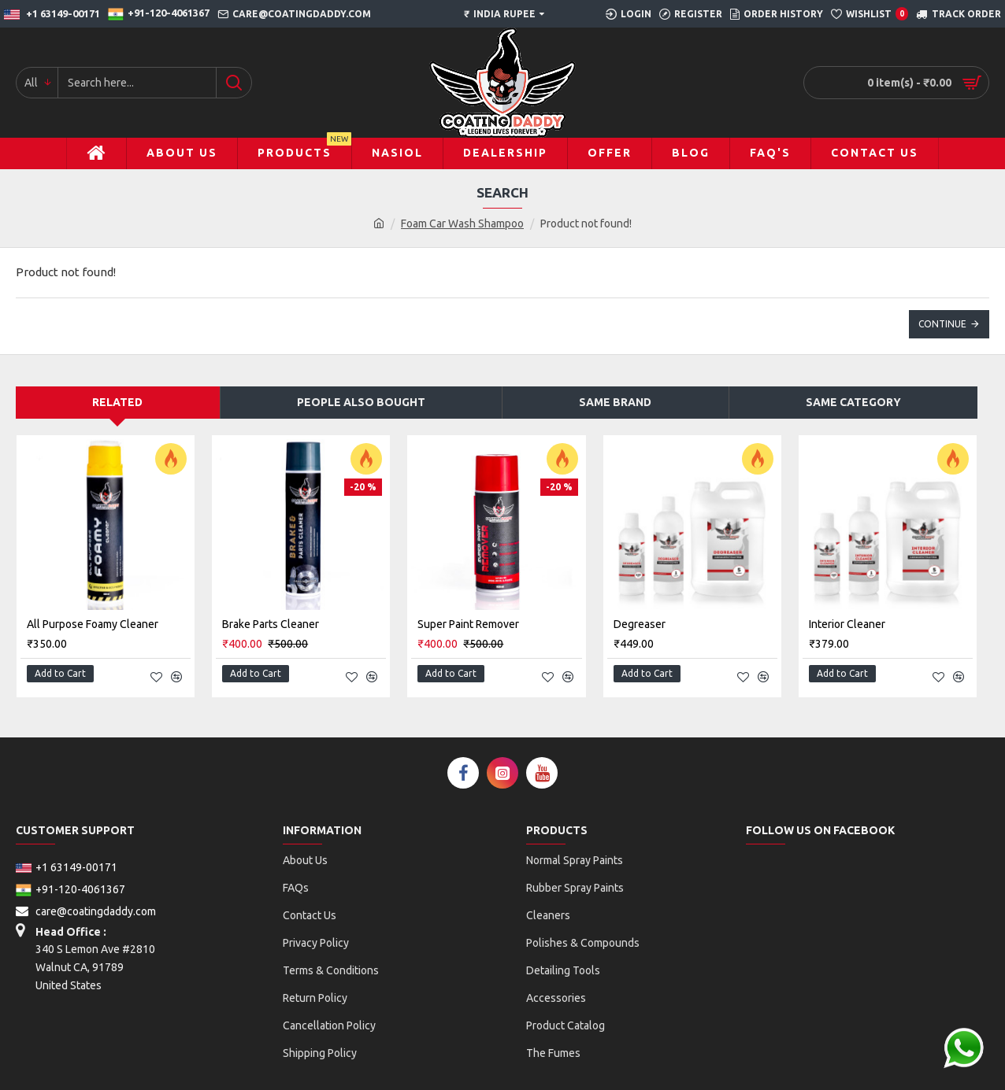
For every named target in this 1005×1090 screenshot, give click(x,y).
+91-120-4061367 (70, 881)
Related (117, 402)
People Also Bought (361, 402)
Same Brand (615, 402)
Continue (942, 324)
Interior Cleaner (847, 624)
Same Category (853, 402)
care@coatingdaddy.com (86, 903)
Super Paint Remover (468, 624)
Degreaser (640, 624)
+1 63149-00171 (66, 859)
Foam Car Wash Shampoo (462, 223)
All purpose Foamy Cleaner (92, 624)
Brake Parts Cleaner (270, 624)
